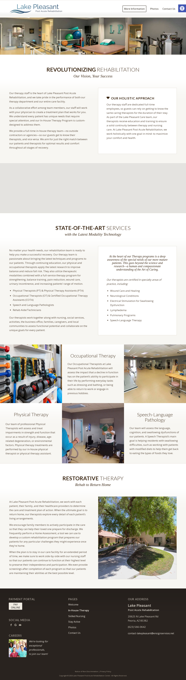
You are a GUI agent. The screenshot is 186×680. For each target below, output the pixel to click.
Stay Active (74, 621)
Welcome (73, 604)
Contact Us (74, 633)
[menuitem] (134, 8)
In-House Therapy (78, 610)
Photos (72, 627)
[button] (182, 8)
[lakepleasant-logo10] (36, 8)
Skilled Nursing (76, 616)
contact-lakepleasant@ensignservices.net (151, 633)
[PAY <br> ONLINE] (15, 606)
